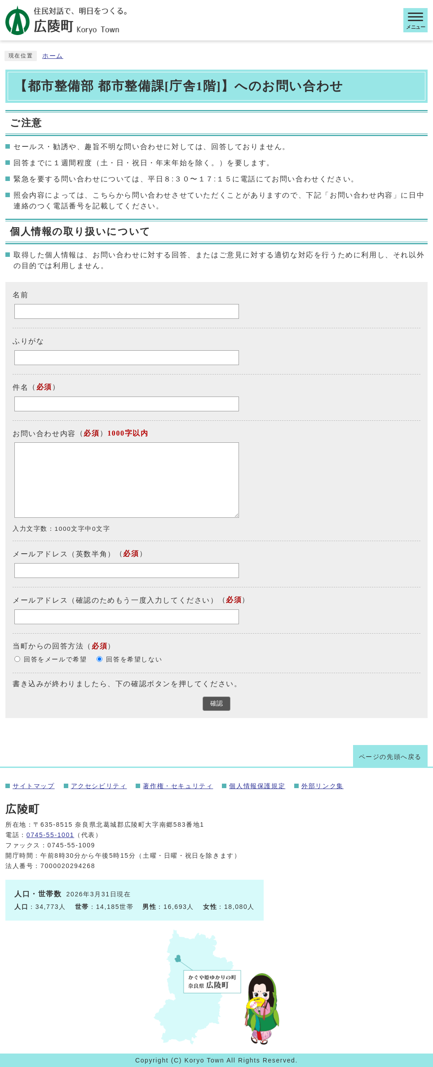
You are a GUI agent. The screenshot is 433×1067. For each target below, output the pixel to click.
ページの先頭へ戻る (390, 756)
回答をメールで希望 (55, 659)
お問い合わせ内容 (44, 433)
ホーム (52, 56)
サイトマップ (34, 785)
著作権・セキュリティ (178, 785)
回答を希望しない (134, 659)
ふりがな (28, 341)
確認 (216, 703)
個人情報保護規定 (257, 785)
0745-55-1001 (50, 834)
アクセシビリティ (99, 785)
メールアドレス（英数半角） (64, 554)
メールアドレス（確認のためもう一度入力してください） (115, 600)
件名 (20, 387)
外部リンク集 (322, 785)
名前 (20, 295)
